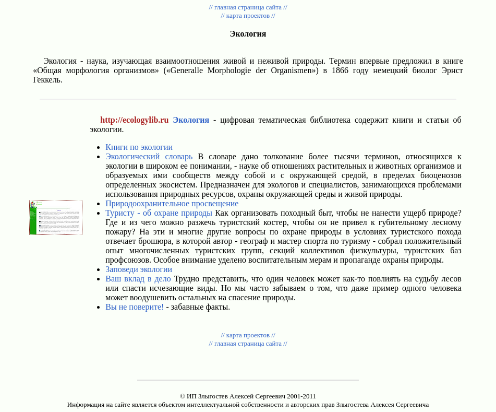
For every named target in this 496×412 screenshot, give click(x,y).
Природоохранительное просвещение (171, 203)
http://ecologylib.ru (134, 119)
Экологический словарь (148, 156)
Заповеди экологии (138, 269)
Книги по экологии (139, 147)
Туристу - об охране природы (158, 212)
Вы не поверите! (134, 306)
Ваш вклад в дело (138, 278)
